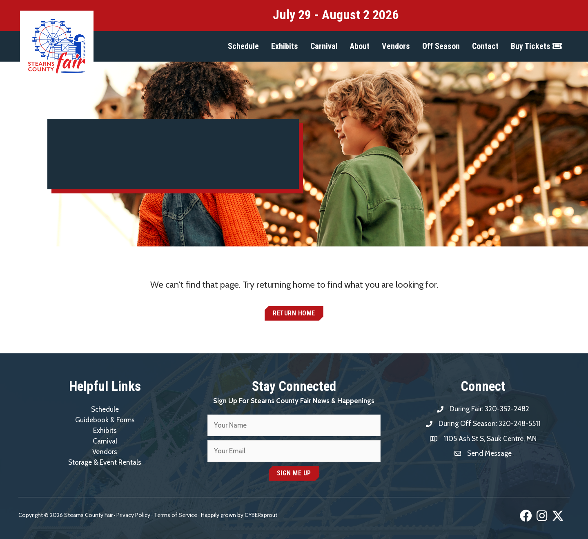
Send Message (489, 453)
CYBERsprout (261, 515)
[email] (293, 451)
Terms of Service (175, 515)
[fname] (293, 425)
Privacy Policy (133, 515)
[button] (243, 46)
